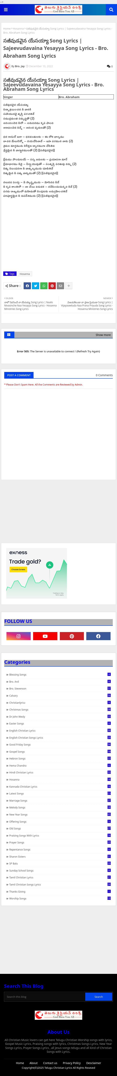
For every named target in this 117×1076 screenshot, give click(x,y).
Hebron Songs (60, 758)
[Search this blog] (45, 997)
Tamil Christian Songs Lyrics (60, 884)
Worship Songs (60, 898)
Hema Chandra (60, 765)
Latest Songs (60, 793)
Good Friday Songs (60, 744)
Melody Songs (60, 807)
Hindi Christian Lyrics (60, 772)
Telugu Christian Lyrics (58, 1068)
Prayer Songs (60, 842)
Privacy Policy (72, 1063)
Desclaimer (93, 1063)
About (34, 1063)
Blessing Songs (60, 674)
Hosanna (18, 28)
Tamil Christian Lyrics (60, 877)
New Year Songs (60, 814)
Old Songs (60, 828)
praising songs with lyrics (60, 835)
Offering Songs (60, 821)
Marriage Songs (60, 800)
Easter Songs (60, 723)
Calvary (60, 695)
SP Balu (60, 863)
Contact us (50, 1063)
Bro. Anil (60, 681)
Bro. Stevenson (60, 688)
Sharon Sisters (60, 856)
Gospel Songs (60, 751)
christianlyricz (60, 702)
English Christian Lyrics (60, 730)
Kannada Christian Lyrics (60, 786)
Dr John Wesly (60, 716)
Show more (103, 335)
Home (7, 28)
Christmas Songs (60, 709)
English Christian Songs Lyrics (60, 737)
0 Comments (104, 375)
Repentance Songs (60, 849)
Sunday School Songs (60, 870)
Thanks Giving (60, 891)
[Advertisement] (58, 513)
